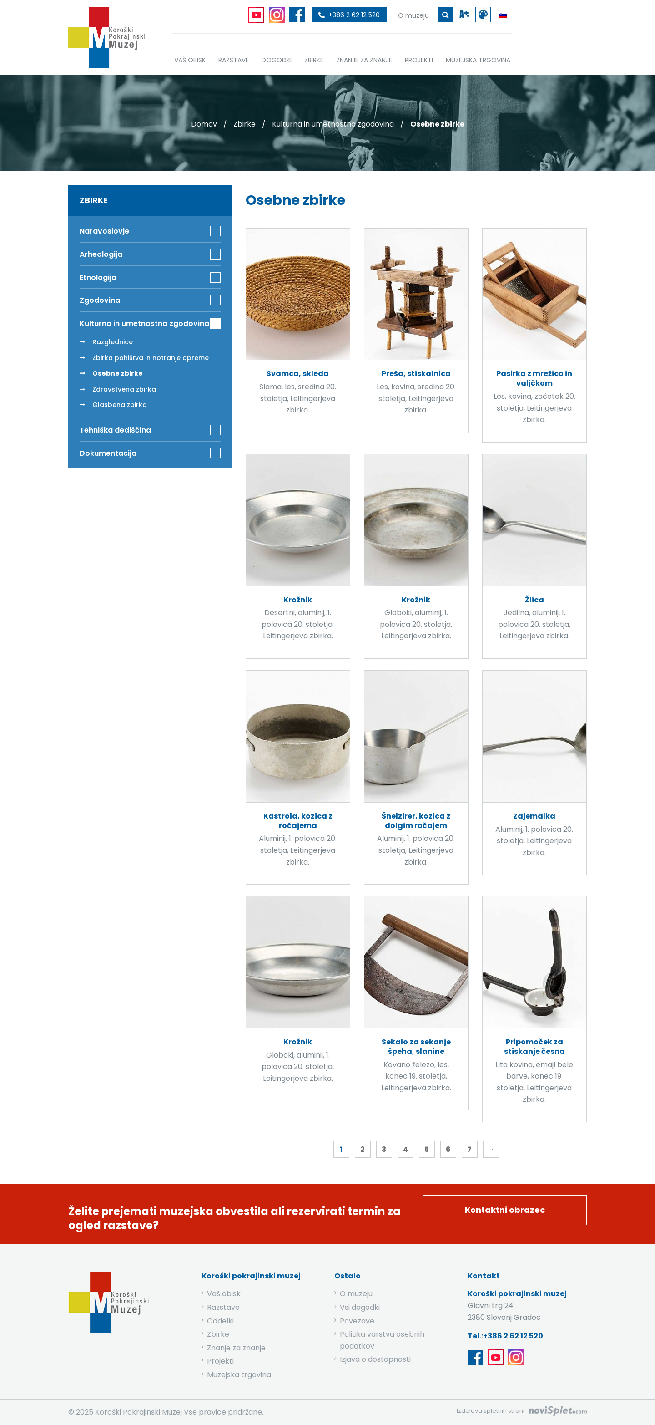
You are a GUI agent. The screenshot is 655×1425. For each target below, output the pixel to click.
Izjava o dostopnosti (375, 1359)
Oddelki (220, 1321)
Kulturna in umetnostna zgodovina (333, 124)
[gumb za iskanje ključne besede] (445, 14)
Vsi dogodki (360, 1307)
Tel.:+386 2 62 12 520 (505, 1336)
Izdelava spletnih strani (490, 1410)
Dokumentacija (108, 453)
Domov (204, 124)
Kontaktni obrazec (505, 1210)
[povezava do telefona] (349, 14)
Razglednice (112, 341)
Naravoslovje (104, 231)
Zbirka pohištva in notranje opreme (150, 357)
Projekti (220, 1361)
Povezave (357, 1321)
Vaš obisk (224, 1293)
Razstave (223, 1307)
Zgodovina (100, 300)
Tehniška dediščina (115, 430)
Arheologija (101, 254)
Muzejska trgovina (239, 1374)
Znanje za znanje (236, 1348)
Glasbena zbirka (119, 404)
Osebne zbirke (117, 373)
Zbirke (244, 124)
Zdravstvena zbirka (124, 389)
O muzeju (356, 1293)
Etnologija (98, 277)
